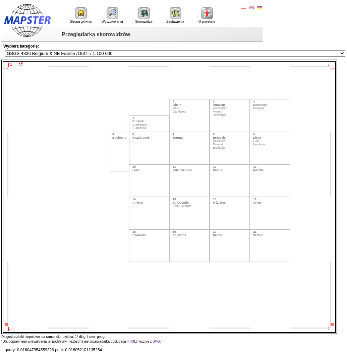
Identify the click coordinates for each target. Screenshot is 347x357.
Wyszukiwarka (112, 15)
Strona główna (81, 15)
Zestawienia (175, 15)
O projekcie (207, 15)
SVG (156, 341)
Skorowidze (144, 15)
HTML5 (132, 341)
